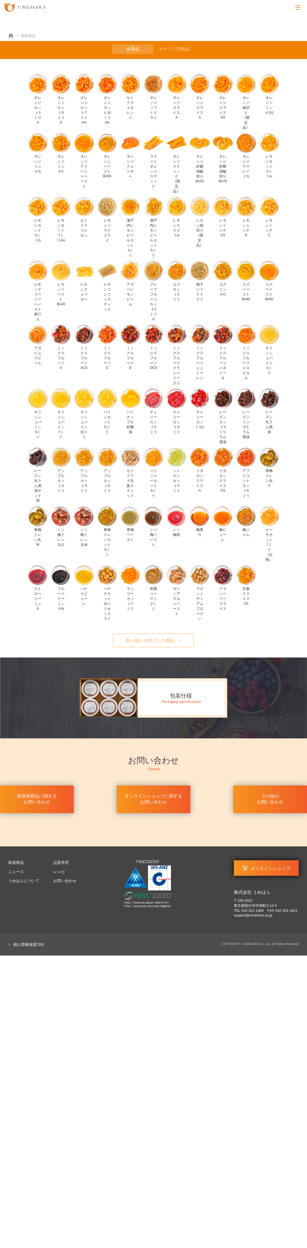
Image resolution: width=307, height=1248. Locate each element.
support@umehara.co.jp (253, 915)
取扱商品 (16, 862)
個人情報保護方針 (28, 944)
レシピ (59, 871)
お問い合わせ (64, 881)
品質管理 (61, 862)
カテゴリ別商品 (174, 49)
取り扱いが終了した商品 (150, 640)
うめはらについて (23, 881)
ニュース (16, 871)
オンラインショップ (270, 868)
